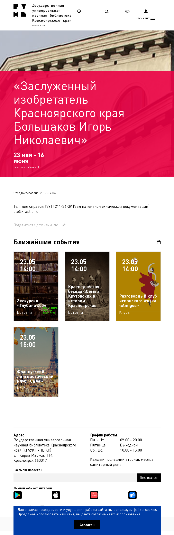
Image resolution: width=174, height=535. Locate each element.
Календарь (159, 242)
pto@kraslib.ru (25, 211)
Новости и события (24, 167)
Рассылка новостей (27, 470)
